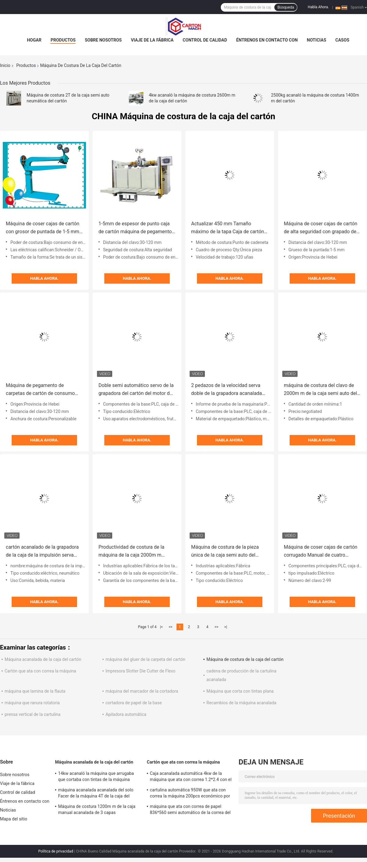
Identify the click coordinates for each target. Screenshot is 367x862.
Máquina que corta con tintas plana (240, 691)
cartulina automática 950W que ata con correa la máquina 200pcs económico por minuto (190, 793)
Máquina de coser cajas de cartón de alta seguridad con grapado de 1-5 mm (320, 228)
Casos (342, 40)
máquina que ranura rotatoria (32, 702)
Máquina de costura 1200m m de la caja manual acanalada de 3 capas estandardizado (96, 810)
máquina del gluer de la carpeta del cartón (145, 659)
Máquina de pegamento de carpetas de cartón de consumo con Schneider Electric (40, 389)
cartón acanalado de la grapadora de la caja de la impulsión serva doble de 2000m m (42, 551)
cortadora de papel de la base (134, 702)
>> (216, 627)
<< (170, 627)
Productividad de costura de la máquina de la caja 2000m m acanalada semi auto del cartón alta (132, 551)
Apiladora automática (126, 714)
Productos (63, 40)
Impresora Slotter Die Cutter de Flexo (141, 671)
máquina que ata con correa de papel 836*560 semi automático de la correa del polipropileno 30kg (190, 810)
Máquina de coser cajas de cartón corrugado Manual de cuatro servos (320, 551)
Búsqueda (285, 7)
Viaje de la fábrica (152, 40)
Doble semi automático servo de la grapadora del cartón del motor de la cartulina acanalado (136, 389)
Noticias (316, 40)
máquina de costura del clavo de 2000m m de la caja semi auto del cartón (320, 389)
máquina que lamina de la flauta (35, 691)
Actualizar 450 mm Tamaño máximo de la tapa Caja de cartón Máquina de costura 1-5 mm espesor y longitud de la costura (227, 228)
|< (161, 627)
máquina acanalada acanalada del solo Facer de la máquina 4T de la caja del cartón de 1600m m (95, 793)
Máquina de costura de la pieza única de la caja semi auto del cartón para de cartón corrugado (226, 551)
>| (225, 627)
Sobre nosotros (103, 40)
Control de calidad (205, 40)
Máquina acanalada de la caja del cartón (43, 659)
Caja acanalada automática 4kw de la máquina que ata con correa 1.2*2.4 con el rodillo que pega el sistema (191, 777)
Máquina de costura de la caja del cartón (245, 659)
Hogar (34, 40)
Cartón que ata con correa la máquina (40, 671)
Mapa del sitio (13, 818)
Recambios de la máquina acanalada (241, 702)
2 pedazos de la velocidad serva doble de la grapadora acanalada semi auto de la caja (226, 389)
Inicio (5, 65)
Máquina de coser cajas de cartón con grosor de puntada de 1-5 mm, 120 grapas (43, 228)
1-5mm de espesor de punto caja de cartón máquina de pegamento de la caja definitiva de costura (135, 228)
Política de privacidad (55, 851)
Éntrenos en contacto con (267, 40)
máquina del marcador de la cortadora (142, 691)
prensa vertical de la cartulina (33, 714)
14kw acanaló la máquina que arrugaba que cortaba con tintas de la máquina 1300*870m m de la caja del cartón (96, 777)
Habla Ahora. (318, 7)
